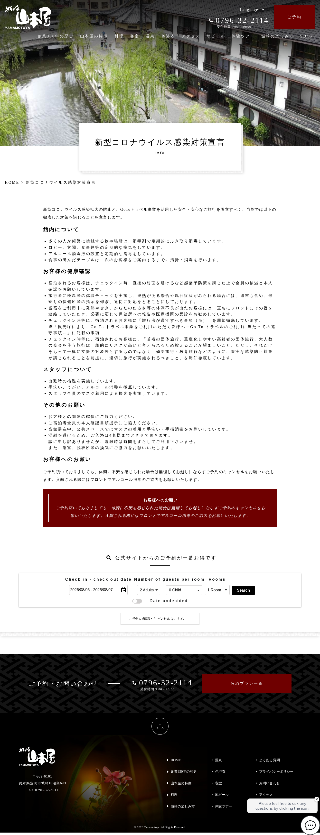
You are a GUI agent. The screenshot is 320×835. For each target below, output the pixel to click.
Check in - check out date (98, 579)
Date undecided (160, 601)
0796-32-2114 (239, 20)
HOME (176, 760)
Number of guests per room (148, 579)
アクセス (191, 36)
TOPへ (160, 728)
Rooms (217, 579)
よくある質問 (269, 760)
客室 (134, 36)
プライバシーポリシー (276, 771)
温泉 (150, 36)
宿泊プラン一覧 (246, 683)
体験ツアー (243, 36)
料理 (119, 36)
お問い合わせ (269, 783)
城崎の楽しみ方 (277, 36)
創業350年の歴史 (56, 36)
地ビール (216, 36)
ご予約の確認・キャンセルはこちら (156, 619)
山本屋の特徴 (94, 36)
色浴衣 (168, 36)
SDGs (306, 36)
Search (243, 590)
